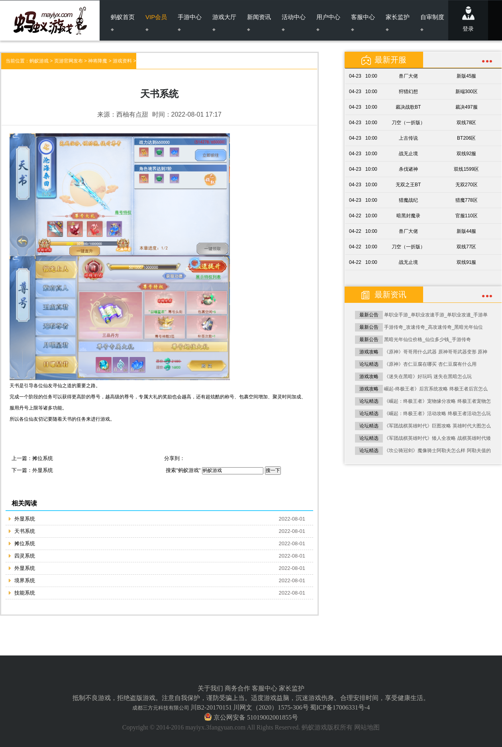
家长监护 (398, 22)
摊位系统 (42, 458)
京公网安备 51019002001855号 (255, 717)
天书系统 (24, 531)
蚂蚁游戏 (39, 61)
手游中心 (190, 22)
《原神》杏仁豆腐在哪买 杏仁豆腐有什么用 (430, 364)
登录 (468, 19)
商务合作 (237, 688)
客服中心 (363, 22)
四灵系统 (24, 556)
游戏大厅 (224, 22)
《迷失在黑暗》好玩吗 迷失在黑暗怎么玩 (427, 376)
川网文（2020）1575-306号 (270, 707)
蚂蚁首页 (123, 22)
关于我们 (210, 688)
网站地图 (367, 727)
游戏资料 (122, 61)
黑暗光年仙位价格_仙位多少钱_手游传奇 (427, 339)
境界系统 (24, 580)
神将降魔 (97, 61)
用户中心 (328, 22)
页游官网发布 (68, 61)
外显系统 (42, 470)
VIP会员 (156, 22)
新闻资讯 (259, 22)
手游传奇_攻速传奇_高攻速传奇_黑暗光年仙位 (433, 327)
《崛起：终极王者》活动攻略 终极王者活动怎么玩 (437, 413)
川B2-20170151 (211, 707)
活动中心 (294, 22)
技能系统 (24, 593)
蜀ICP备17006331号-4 (340, 707)
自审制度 (432, 22)
